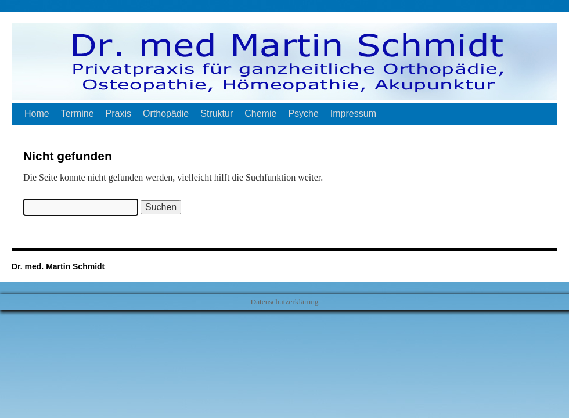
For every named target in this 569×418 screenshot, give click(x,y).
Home (36, 113)
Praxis (118, 113)
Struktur (216, 113)
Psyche (303, 113)
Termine (77, 113)
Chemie (260, 113)
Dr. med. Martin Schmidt (58, 266)
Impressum (353, 113)
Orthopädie (166, 113)
